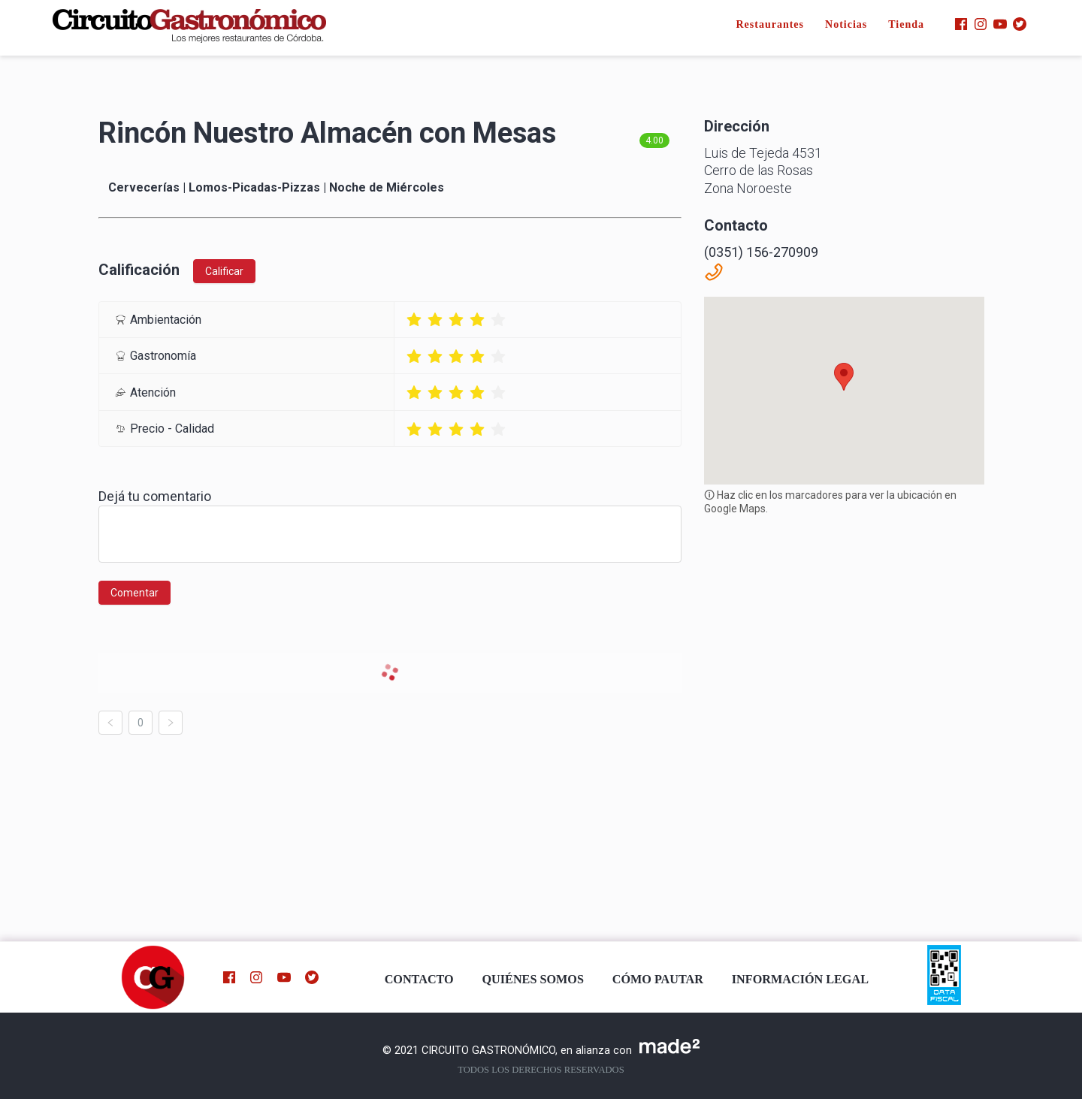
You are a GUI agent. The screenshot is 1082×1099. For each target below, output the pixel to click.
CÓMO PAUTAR (657, 979)
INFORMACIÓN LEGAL (800, 979)
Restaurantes (770, 24)
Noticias (846, 24)
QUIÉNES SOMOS (533, 979)
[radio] (414, 319)
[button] (844, 377)
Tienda (906, 24)
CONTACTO (419, 979)
